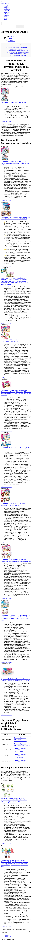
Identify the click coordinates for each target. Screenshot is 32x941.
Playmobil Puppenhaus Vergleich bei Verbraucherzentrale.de (20, 739)
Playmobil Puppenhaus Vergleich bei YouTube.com (21, 761)
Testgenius (12, 36)
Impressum (7, 935)
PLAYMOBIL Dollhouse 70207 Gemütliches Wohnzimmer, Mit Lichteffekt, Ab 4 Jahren (13, 504)
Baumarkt (6, 7)
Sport (5, 18)
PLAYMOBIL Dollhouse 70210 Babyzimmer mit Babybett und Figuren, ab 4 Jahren (14, 340)
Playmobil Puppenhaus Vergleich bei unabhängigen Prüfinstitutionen (18, 52)
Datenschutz (7, 936)
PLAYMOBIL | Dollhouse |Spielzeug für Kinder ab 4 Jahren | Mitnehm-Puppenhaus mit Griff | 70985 (15, 218)
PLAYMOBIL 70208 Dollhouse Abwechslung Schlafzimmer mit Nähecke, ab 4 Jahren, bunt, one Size (16, 560)
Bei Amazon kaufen (6, 121)
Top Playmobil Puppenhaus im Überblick (18, 50)
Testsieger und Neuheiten (18, 55)
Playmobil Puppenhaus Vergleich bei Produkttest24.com (20, 756)
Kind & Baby (11, 41)
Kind (5, 16)
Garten (6, 13)
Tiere (5, 19)
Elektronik (7, 12)
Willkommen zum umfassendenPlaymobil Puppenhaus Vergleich (16, 48)
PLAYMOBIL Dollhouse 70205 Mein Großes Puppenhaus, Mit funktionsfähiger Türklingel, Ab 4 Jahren (15, 163)
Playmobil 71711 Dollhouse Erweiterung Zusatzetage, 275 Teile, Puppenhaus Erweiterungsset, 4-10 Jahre (15, 679)
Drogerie (6, 10)
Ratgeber (6, 6)
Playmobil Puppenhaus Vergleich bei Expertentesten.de (20, 750)
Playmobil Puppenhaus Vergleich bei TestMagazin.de (22, 744)
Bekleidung (7, 9)
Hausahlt (6, 15)
